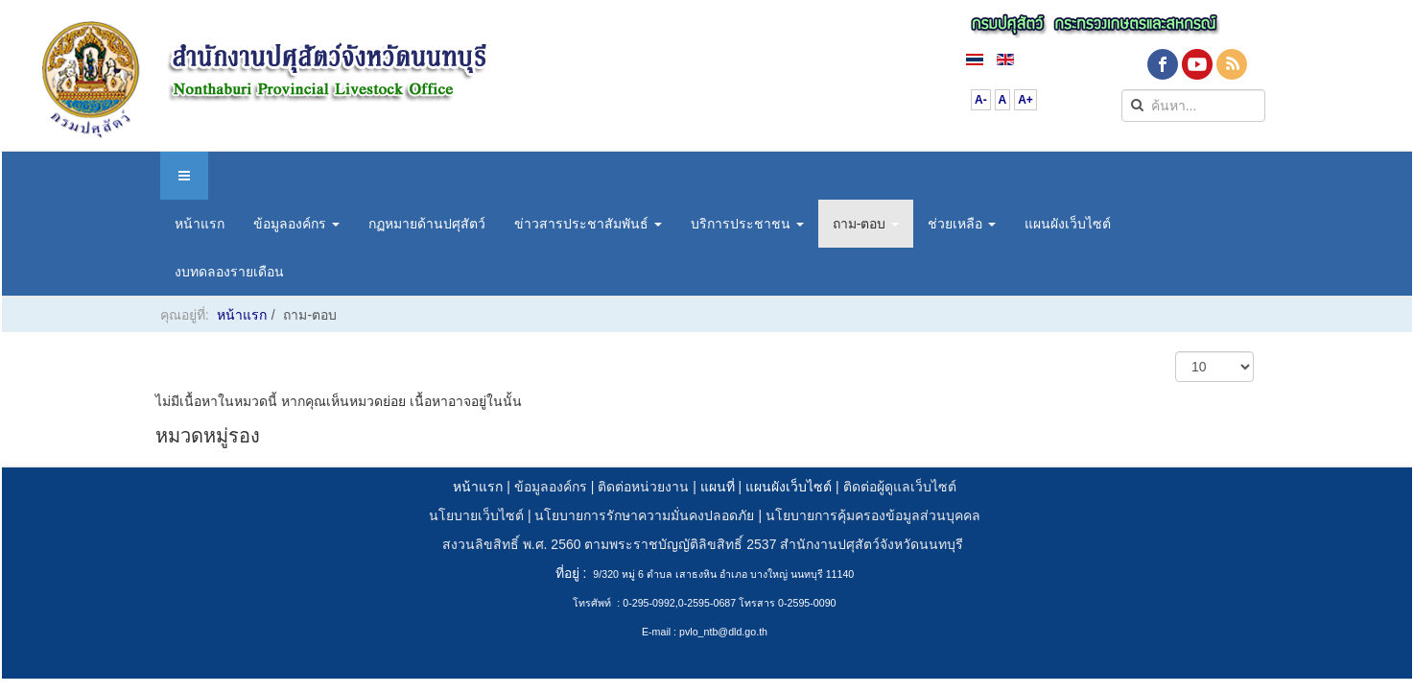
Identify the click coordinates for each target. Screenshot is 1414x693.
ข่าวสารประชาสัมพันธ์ (588, 223)
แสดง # (1175, 351)
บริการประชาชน (747, 223)
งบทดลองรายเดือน (229, 271)
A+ (1025, 100)
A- (981, 100)
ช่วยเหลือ (962, 223)
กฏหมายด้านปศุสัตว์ (426, 223)
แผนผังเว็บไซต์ (1068, 223)
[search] (1193, 105)
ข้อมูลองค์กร (296, 223)
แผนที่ (717, 486)
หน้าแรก (199, 223)
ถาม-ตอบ (866, 223)
